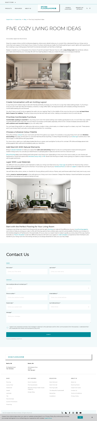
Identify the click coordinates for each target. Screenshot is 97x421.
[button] (87, 8)
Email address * (53, 293)
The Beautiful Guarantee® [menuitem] (56, 390)
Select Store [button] (9, 2)
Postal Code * (9, 303)
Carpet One (9, 19)
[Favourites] (89, 8)
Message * (9, 312)
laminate (31, 156)
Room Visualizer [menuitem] (32, 382)
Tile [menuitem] (7, 396)
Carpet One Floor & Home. (14, 412)
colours (20, 135)
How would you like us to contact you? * (16, 284)
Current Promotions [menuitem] (11, 401)
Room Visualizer (19, 234)
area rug (74, 136)
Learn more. (48, 418)
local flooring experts (81, 229)
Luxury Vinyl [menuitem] (9, 385)
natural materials (16, 149)
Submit (48, 334)
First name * (9, 267)
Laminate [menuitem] (8, 393)
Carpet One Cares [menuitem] (76, 387)
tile (44, 156)
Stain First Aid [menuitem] (53, 385)
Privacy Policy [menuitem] (75, 396)
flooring (50, 229)
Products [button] (8, 8)
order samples (62, 234)
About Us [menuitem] (73, 382)
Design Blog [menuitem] (31, 392)
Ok (80, 417)
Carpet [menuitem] (8, 390)
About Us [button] (28, 8)
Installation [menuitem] (52, 396)
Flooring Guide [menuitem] (53, 387)
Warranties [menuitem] (52, 393)
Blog (25, 19)
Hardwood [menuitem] (9, 387)
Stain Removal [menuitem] (53, 382)
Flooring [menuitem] (8, 382)
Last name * (52, 267)
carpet (74, 166)
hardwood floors (60, 166)
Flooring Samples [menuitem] (32, 385)
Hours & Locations (68, 8)
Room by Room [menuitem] (75, 385)
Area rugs (62, 165)
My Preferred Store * (54, 303)
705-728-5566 (10, 368)
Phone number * (10, 293)
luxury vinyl (37, 156)
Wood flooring (10, 154)
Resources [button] (18, 8)
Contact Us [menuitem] (74, 390)
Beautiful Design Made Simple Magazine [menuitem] (36, 388)
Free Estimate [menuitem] (10, 399)
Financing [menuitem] (9, 404)
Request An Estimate (79, 8)
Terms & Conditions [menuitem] (76, 393)
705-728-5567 (31, 370)
